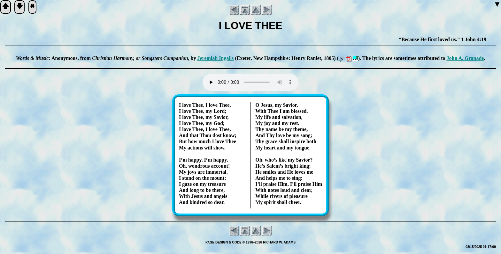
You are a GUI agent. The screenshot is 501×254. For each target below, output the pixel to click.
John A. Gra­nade (465, 58)
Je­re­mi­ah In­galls (215, 58)
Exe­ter (244, 58)
